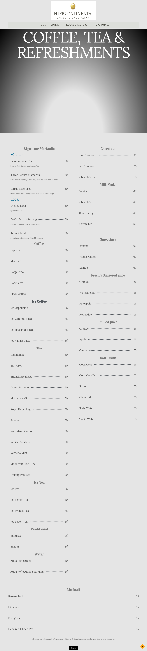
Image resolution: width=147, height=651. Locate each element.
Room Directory (78, 25)
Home (42, 25)
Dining (55, 25)
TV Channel (101, 25)
